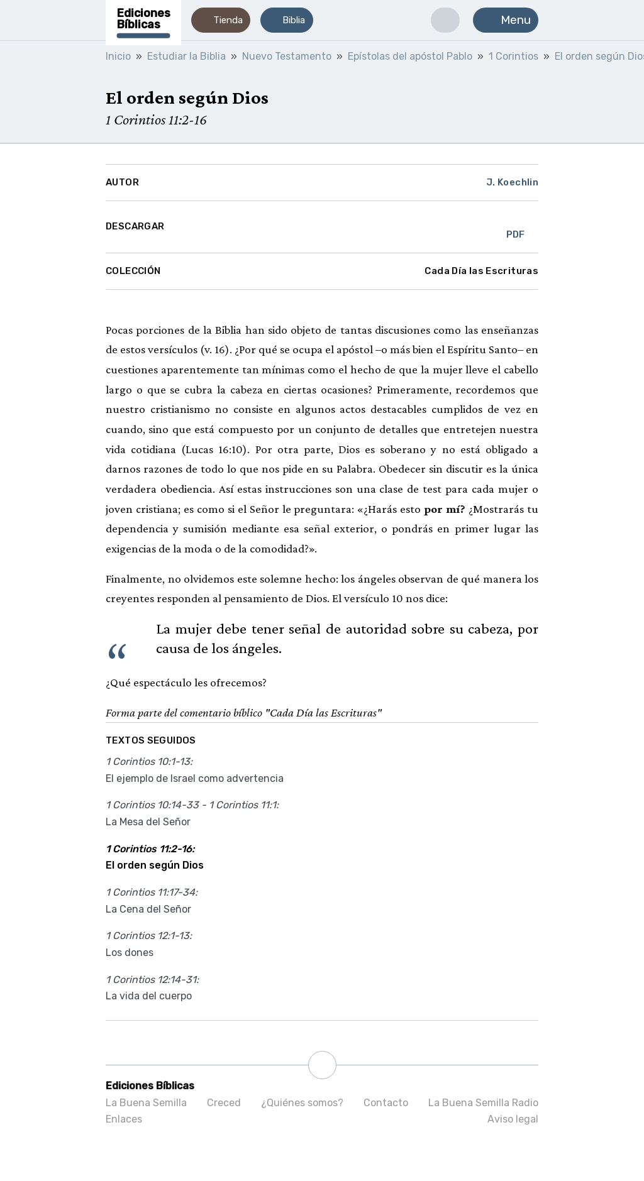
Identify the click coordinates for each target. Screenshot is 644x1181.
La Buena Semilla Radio (483, 1103)
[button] (220, 20)
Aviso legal (512, 1119)
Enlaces (124, 1119)
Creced (224, 1103)
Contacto (386, 1103)
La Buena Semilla (146, 1103)
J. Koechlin (512, 182)
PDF (515, 227)
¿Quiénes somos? (302, 1103)
